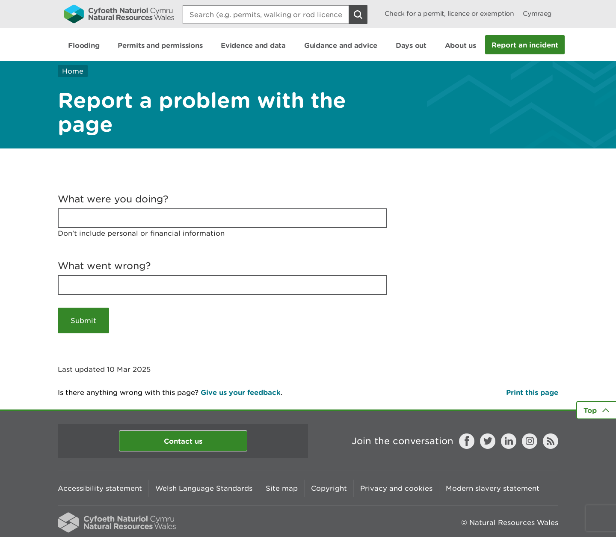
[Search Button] (358, 14)
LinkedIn (508, 441)
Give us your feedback (241, 392)
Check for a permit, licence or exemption (449, 13)
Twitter (487, 441)
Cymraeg (537, 13)
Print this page (532, 392)
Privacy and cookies (396, 488)
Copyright (329, 488)
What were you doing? (113, 199)
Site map (282, 488)
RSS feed (550, 441)
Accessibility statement (100, 488)
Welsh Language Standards (203, 488)
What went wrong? (104, 266)
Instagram (529, 441)
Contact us (183, 441)
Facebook (466, 441)
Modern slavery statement (492, 488)
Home (72, 71)
